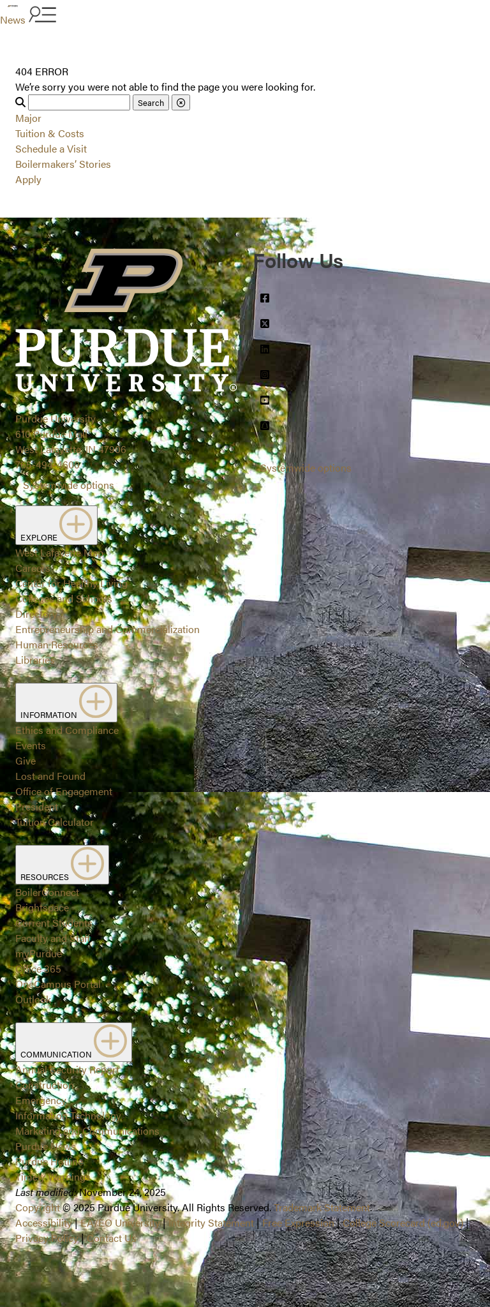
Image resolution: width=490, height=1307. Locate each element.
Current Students (54, 922)
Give (25, 760)
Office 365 (38, 968)
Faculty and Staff (52, 937)
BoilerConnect (47, 892)
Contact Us (112, 1237)
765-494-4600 (47, 464)
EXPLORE (56, 525)
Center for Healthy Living (71, 583)
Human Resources (56, 644)
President (36, 806)
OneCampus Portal (58, 983)
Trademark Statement (322, 1207)
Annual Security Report (67, 1069)
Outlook (33, 999)
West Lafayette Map (59, 552)
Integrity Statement (211, 1222)
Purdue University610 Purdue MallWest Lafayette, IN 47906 (70, 433)
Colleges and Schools (63, 598)
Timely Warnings (53, 1176)
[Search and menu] (41, 15)
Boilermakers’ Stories (63, 163)
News (13, 19)
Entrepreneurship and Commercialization (107, 629)
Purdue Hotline (49, 1161)
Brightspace (42, 907)
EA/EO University (120, 1222)
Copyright (37, 1207)
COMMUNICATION (73, 1042)
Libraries (35, 659)
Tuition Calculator (54, 821)
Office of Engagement (63, 791)
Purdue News (45, 1146)
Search (151, 102)
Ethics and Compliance (67, 729)
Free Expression (298, 1222)
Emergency (40, 1100)
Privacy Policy (46, 1237)
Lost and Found (50, 775)
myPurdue (38, 953)
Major (28, 117)
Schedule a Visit (51, 148)
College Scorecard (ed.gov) (403, 1222)
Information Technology (68, 1115)
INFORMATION (66, 703)
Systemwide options (68, 484)
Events (30, 745)
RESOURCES (62, 865)
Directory (36, 613)
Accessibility (43, 1222)
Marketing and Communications (87, 1130)
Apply (28, 179)
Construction (44, 1084)
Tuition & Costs (49, 133)
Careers (32, 567)
